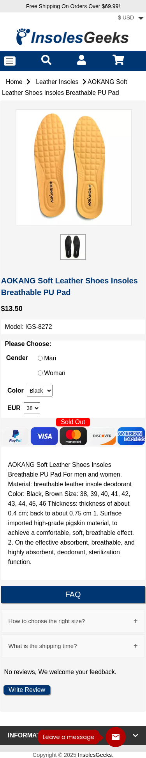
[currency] (40, 390)
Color (15, 391)
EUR (14, 408)
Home (14, 82)
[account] (81, 59)
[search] (46, 59)
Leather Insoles (57, 82)
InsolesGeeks (95, 755)
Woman (54, 373)
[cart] (118, 59)
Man (50, 358)
